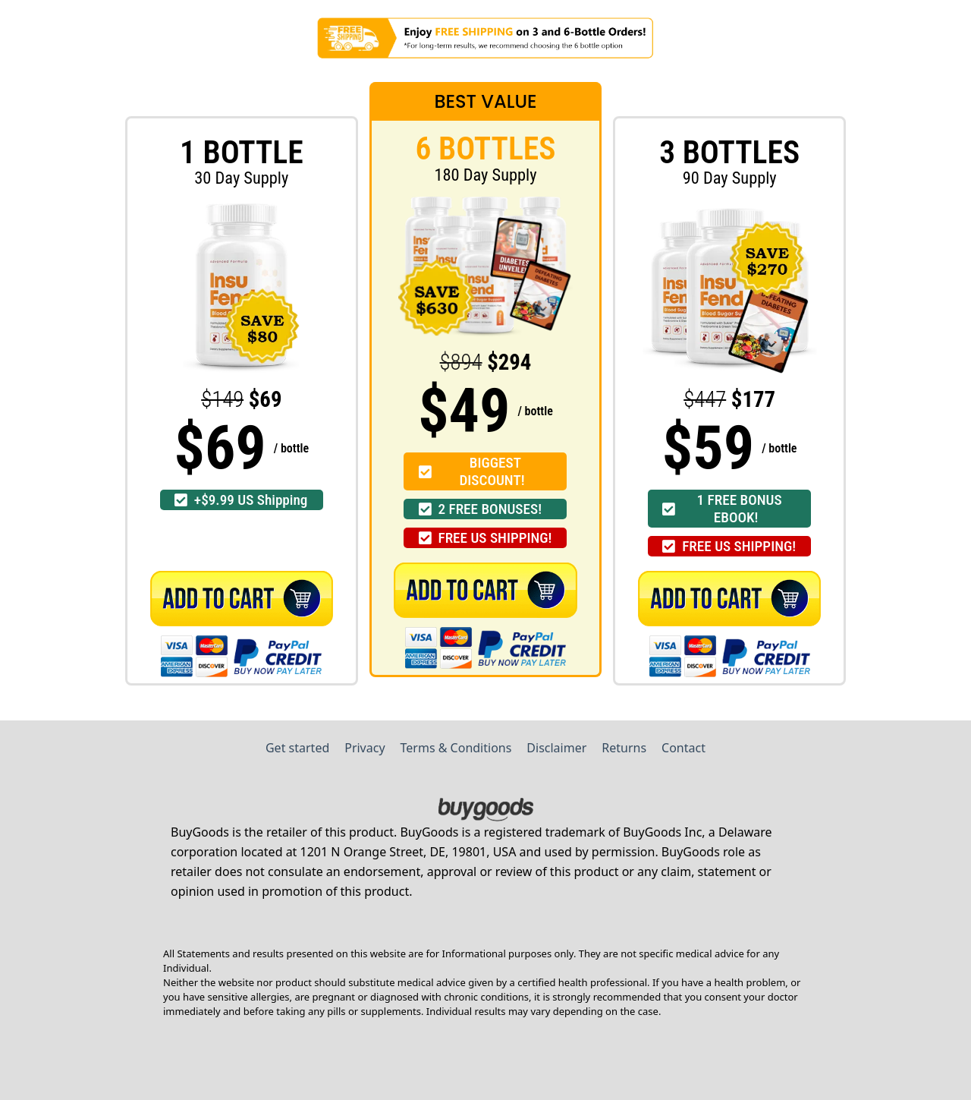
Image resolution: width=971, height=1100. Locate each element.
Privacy (364, 747)
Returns (624, 747)
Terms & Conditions (456, 747)
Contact (683, 747)
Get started (297, 747)
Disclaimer (556, 747)
